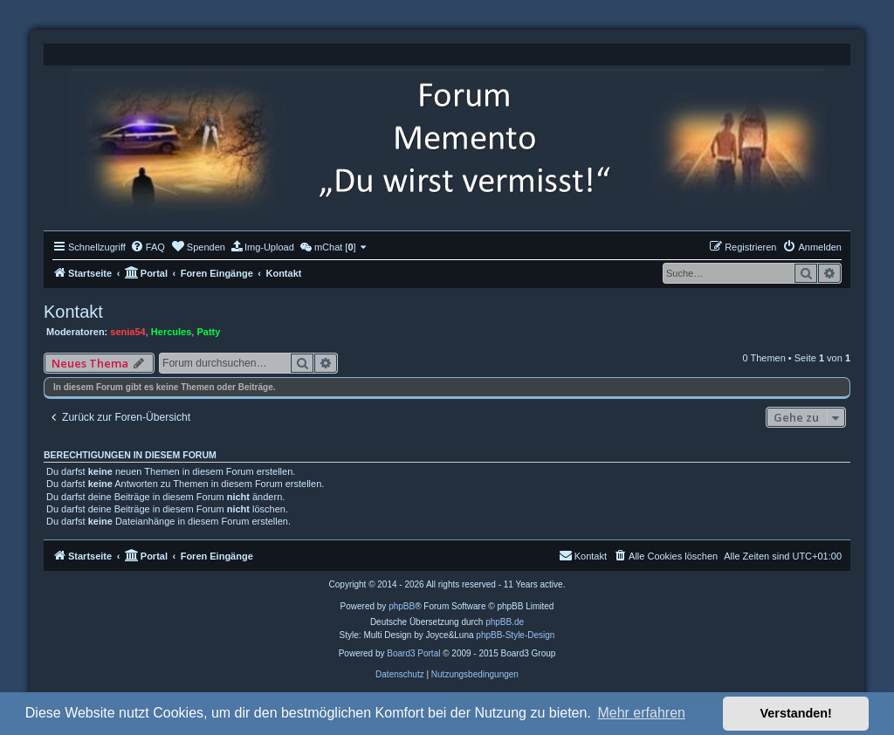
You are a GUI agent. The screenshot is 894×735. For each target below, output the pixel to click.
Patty (208, 331)
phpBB (402, 606)
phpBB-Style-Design (515, 635)
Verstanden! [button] (796, 713)
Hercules (171, 331)
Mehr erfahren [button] (641, 712)
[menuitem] (147, 247)
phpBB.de (504, 622)
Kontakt (73, 311)
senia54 (127, 331)
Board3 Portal (413, 653)
